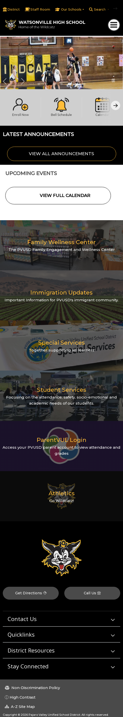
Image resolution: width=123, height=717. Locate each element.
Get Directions (31, 593)
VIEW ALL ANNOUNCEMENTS (61, 153)
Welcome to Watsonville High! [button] (38, 83)
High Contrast (22, 697)
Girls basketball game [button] (69, 83)
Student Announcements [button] (46, 83)
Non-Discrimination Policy (32, 688)
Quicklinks (21, 634)
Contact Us (22, 619)
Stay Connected (28, 666)
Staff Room (40, 9)
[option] (61, 66)
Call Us (92, 593)
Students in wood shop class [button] (61, 83)
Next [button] (22, 81)
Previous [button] (5, 81)
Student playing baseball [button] (76, 83)
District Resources (31, 650)
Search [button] (100, 9)
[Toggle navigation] (114, 24)
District (13, 9)
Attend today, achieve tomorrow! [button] (53, 83)
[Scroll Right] (115, 105)
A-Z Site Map (20, 706)
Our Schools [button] (71, 9)
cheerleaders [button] (84, 83)
